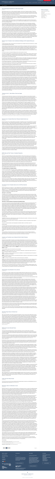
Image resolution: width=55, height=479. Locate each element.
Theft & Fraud (43, 16)
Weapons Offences (43, 17)
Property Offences (45, 458)
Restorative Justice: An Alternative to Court (10, 385)
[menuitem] (47, 0)
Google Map (3, 457)
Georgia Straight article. (15, 382)
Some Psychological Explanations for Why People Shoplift (12, 8)
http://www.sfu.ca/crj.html (15, 441)
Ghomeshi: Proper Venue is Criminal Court (9, 311)
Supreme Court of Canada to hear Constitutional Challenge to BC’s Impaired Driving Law (18, 40)
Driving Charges (44, 455)
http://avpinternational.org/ (14, 444)
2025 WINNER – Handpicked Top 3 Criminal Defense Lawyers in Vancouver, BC (20, 468)
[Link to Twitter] (53, 0)
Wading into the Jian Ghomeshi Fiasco (9, 327)
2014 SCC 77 (7, 189)
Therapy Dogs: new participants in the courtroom (11, 269)
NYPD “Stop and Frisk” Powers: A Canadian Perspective (12, 153)
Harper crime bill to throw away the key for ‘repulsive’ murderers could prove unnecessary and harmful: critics (16, 115)
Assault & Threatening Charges (46, 454)
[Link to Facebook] (52, 0)
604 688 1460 (41, 0)
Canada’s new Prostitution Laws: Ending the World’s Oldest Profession (15, 237)
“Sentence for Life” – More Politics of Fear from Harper (12, 93)
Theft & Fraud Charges (45, 459)
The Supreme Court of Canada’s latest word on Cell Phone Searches (14, 184)
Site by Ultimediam (30, 477)
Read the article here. (5, 324)
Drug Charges (44, 456)
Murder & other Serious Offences (47, 457)
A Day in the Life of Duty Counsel (8, 378)
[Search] (53, 4)
